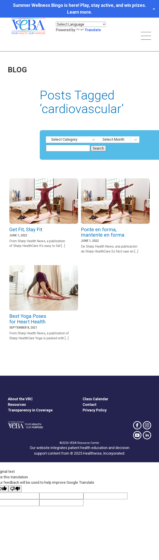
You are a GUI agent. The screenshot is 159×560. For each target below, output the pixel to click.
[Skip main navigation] (146, 36)
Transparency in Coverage (30, 410)
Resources (17, 404)
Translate (88, 30)
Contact (89, 404)
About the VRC (20, 399)
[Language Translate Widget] (81, 24)
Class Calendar (95, 399)
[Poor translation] (15, 488)
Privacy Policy (95, 410)
